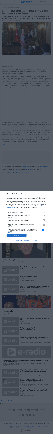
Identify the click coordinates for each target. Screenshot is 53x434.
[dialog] (26, 217)
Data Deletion (19, 240)
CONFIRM (16, 235)
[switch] (43, 215)
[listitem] (26, 212)
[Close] (50, 194)
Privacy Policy (34, 240)
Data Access (26, 240)
